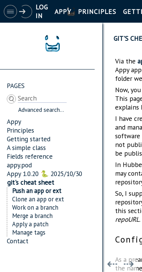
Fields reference (30, 156)
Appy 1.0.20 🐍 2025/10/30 (44, 173)
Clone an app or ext (38, 199)
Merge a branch (32, 216)
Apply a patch (30, 224)
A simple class (26, 147)
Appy (14, 121)
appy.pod (19, 165)
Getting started (28, 138)
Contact (17, 240)
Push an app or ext (36, 191)
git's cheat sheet (30, 182)
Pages (16, 85)
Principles (20, 130)
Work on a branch (35, 207)
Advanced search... (41, 109)
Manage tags (28, 232)
